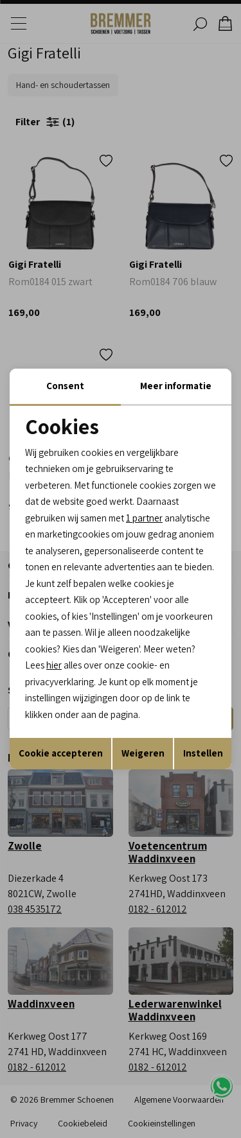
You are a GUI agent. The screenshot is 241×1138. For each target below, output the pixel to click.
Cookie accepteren (61, 753)
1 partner (144, 518)
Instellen (203, 753)
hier (54, 665)
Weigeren (143, 753)
